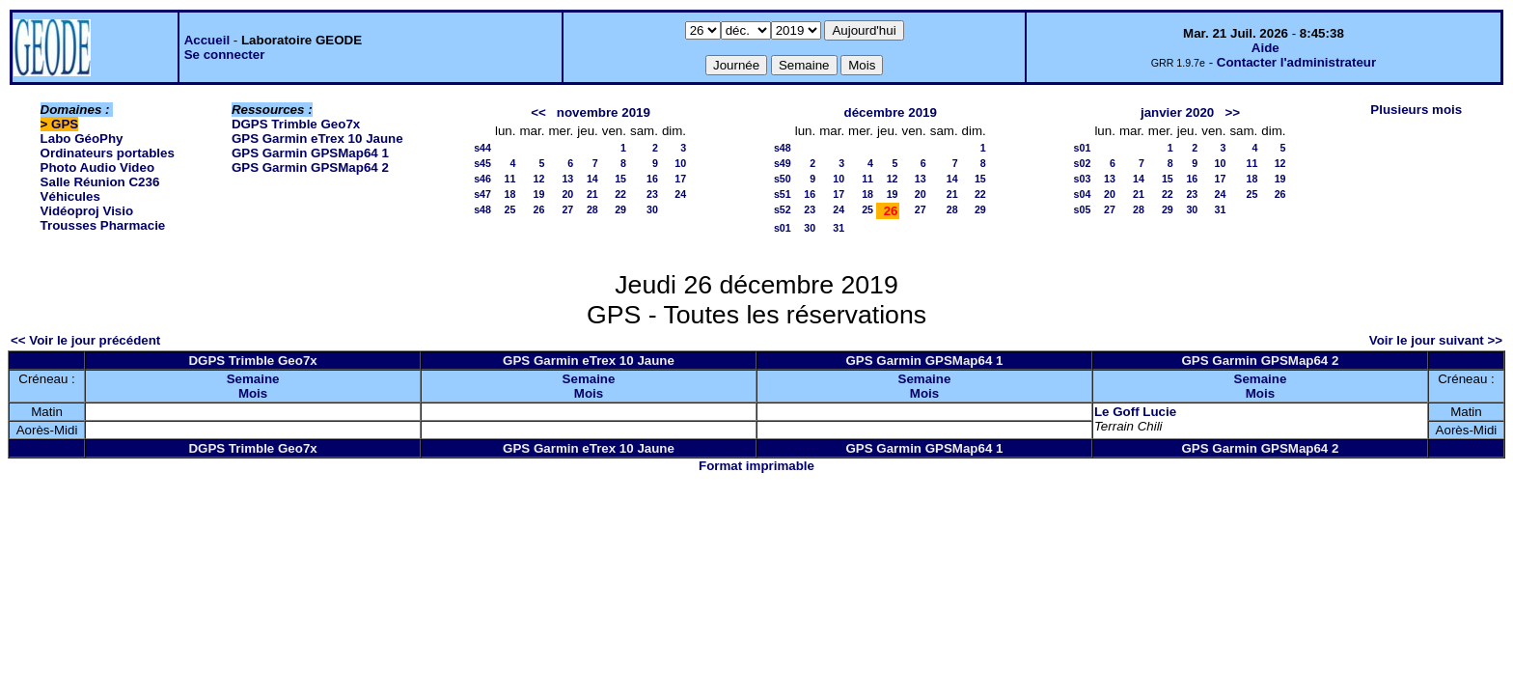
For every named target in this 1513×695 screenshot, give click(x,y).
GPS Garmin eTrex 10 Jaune (317, 138)
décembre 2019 (890, 112)
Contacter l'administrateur (1296, 62)
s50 (782, 178)
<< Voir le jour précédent (85, 340)
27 (567, 209)
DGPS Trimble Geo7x (296, 124)
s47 (482, 194)
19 (539, 194)
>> (1232, 112)
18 (510, 194)
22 (620, 194)
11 (510, 178)
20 (567, 194)
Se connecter (224, 54)
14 (592, 178)
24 (680, 194)
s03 (1082, 178)
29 (620, 209)
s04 (1082, 194)
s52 (782, 209)
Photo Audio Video (97, 167)
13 (567, 178)
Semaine (253, 379)
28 (592, 209)
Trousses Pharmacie (103, 225)
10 (680, 163)
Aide (1265, 48)
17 (680, 178)
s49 (782, 163)
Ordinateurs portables (108, 153)
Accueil (207, 40)
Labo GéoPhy (82, 138)
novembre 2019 (603, 112)
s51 (782, 194)
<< (538, 112)
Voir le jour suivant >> (1435, 340)
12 (539, 178)
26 (539, 209)
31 (838, 228)
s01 (782, 228)
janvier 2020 (1177, 112)
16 (652, 178)
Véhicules (70, 196)
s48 (482, 209)
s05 (1082, 209)
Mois (252, 393)
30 (652, 209)
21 (592, 194)
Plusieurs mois (1416, 109)
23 (652, 194)
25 (510, 209)
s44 (482, 147)
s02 (1082, 163)
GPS (64, 124)
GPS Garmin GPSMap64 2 (310, 167)
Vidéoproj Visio (87, 211)
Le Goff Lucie (1135, 411)
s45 (482, 163)
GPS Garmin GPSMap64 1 (310, 153)
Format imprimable (756, 466)
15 (620, 178)
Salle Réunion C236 (100, 182)
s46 (482, 178)
